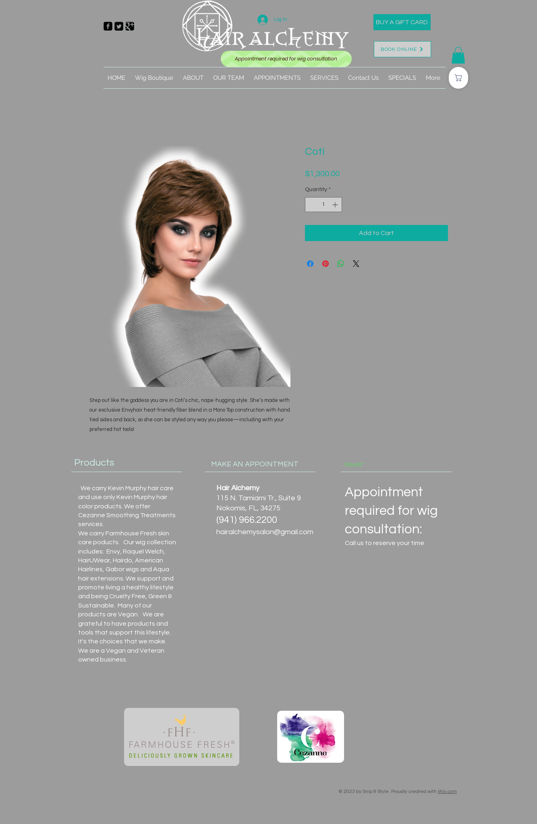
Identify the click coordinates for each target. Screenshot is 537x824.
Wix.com (447, 791)
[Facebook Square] (108, 26)
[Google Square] (129, 26)
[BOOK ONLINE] (402, 49)
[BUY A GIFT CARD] (402, 22)
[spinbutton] (323, 205)
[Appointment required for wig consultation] (286, 59)
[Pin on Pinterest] (325, 263)
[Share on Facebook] (310, 263)
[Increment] (336, 205)
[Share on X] (356, 263)
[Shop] (458, 78)
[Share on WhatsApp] (341, 263)
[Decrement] (311, 205)
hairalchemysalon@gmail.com (264, 532)
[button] (458, 55)
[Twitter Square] (118, 26)
